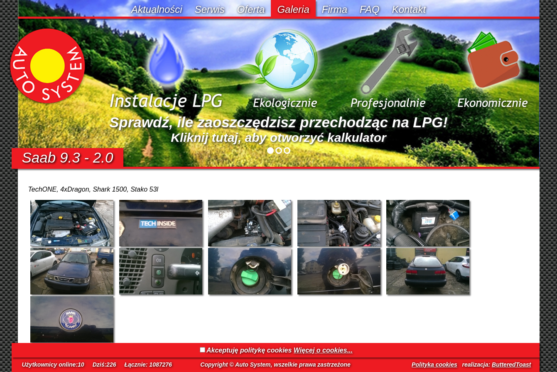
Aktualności (156, 9)
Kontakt (409, 9)
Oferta (251, 9)
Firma (334, 9)
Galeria (293, 9)
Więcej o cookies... (323, 350)
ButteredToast (511, 364)
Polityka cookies (434, 364)
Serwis (210, 9)
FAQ (370, 9)
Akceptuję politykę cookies (249, 350)
